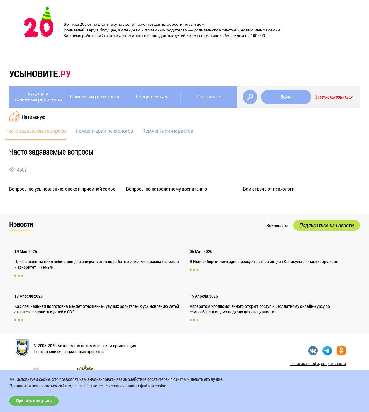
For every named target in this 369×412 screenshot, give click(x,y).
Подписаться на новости (326, 225)
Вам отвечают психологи (268, 188)
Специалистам (152, 96)
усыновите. (40, 74)
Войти (286, 96)
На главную (33, 117)
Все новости (277, 225)
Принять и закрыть (34, 401)
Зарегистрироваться (334, 96)
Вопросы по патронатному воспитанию (166, 188)
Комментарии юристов (168, 131)
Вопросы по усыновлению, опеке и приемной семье (62, 188)
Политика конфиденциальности (318, 363)
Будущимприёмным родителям (38, 96)
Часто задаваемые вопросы (35, 131)
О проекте (208, 96)
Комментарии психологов (104, 131)
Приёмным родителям (94, 96)
